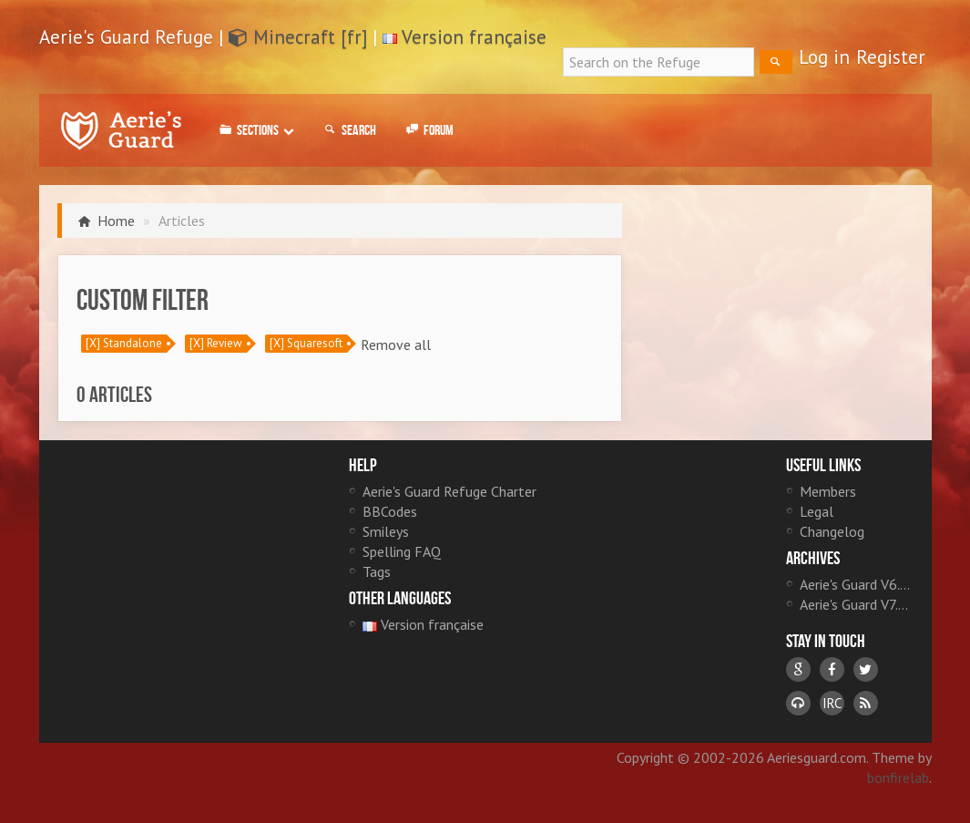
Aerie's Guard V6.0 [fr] (857, 584)
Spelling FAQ (401, 551)
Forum (428, 130)
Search (349, 130)
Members (828, 491)
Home (116, 220)
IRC (832, 703)
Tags (376, 571)
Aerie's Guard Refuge (121, 130)
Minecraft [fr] (298, 37)
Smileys (385, 531)
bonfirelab (898, 777)
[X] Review (215, 343)
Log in (824, 57)
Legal (816, 511)
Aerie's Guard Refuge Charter (449, 491)
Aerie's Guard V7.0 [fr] (857, 604)
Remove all (396, 344)
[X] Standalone (124, 343)
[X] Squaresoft (306, 343)
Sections (255, 130)
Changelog (832, 531)
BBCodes (389, 511)
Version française (474, 37)
